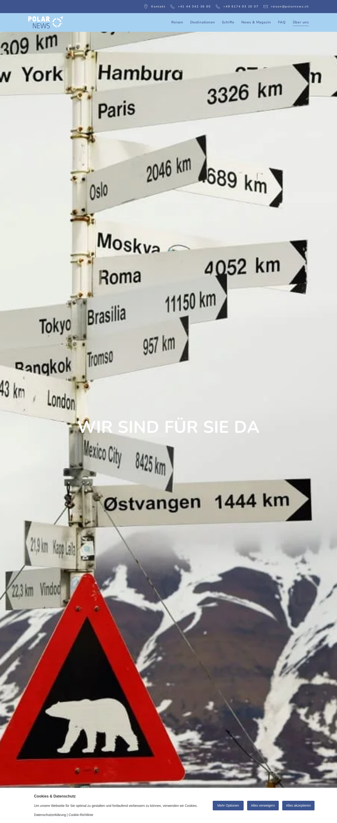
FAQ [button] (282, 22)
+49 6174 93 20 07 (237, 6)
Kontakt (154, 6)
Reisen (177, 22)
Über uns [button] (301, 22)
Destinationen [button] (202, 22)
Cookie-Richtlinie (81, 815)
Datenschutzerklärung (50, 815)
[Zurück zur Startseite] (45, 22)
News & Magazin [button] (256, 22)
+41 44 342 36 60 (190, 6)
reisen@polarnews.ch (286, 6)
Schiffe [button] (228, 22)
